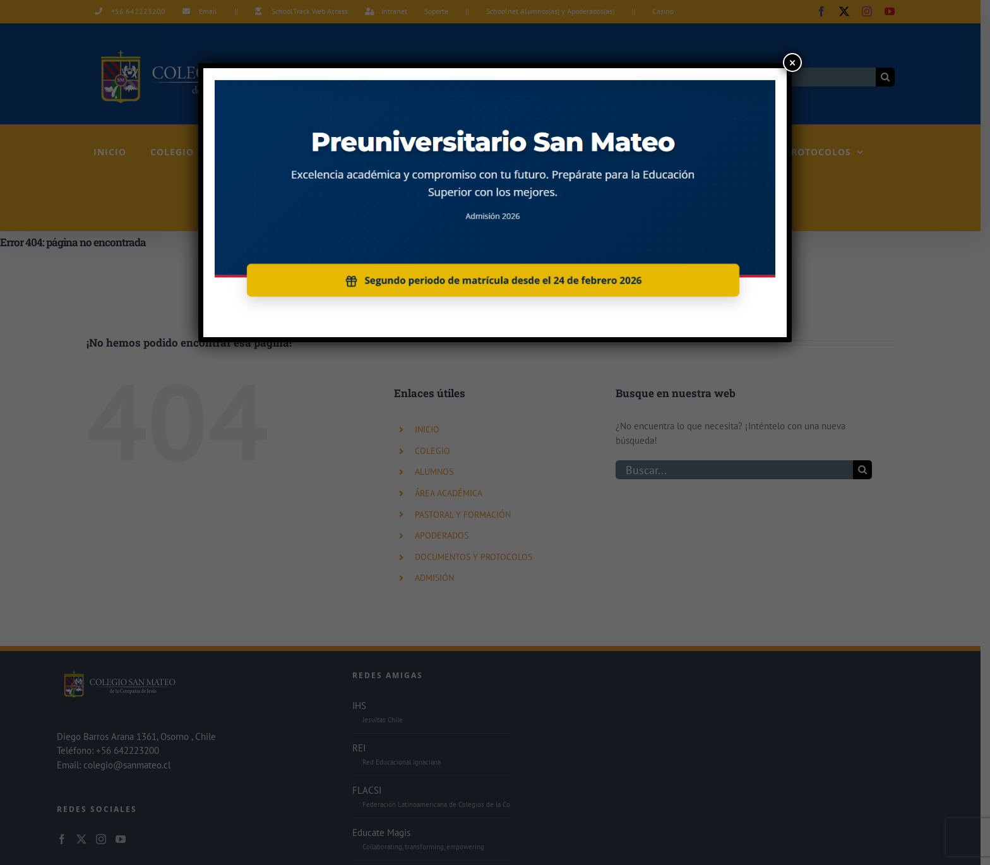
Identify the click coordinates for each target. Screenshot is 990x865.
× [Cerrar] (792, 62)
